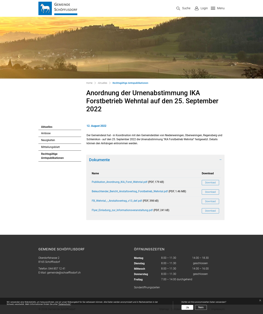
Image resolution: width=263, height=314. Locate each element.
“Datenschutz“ (64, 304)
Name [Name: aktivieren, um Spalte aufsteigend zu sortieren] (95, 173)
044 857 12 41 (56, 268)
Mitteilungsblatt (50, 147)
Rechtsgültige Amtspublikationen (52, 156)
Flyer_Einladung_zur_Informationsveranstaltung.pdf (122, 210)
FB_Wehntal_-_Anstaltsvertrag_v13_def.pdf (117, 200)
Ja (187, 307)
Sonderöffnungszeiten (147, 287)
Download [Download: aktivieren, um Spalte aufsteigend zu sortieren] (208, 173)
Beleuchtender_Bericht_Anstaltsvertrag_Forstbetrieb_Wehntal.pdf (130, 191)
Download (210, 182)
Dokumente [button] (99, 160)
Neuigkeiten (48, 140)
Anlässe (45, 133)
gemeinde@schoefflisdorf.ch (64, 272)
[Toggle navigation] (217, 8)
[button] (183, 8)
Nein (201, 307)
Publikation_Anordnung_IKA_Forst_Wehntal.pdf (119, 182)
